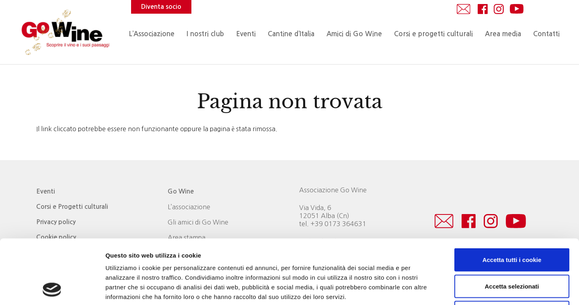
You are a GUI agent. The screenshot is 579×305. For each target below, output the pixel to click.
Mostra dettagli (423, 289)
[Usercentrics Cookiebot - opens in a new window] (52, 289)
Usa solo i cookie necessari (511, 252)
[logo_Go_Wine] (64, 32)
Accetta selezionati (512, 226)
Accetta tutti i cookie (512, 199)
